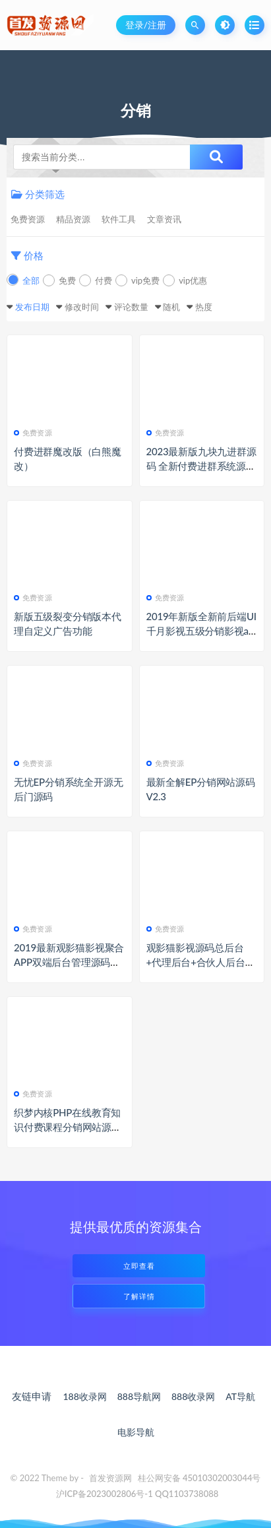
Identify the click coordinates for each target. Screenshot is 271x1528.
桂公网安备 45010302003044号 (199, 1478)
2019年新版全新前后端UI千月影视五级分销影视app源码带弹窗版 (201, 630)
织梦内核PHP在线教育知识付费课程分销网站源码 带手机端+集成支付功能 (67, 1126)
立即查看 (139, 1265)
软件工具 (119, 219)
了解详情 (139, 1296)
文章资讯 (164, 219)
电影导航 (135, 1432)
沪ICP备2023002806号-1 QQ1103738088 (137, 1493)
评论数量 (131, 307)
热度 (203, 307)
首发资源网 (110, 1478)
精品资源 (73, 219)
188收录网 (85, 1396)
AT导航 (240, 1396)
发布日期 (32, 307)
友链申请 (31, 1396)
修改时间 (82, 307)
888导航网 (139, 1396)
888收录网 (193, 1396)
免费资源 (28, 219)
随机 (171, 307)
